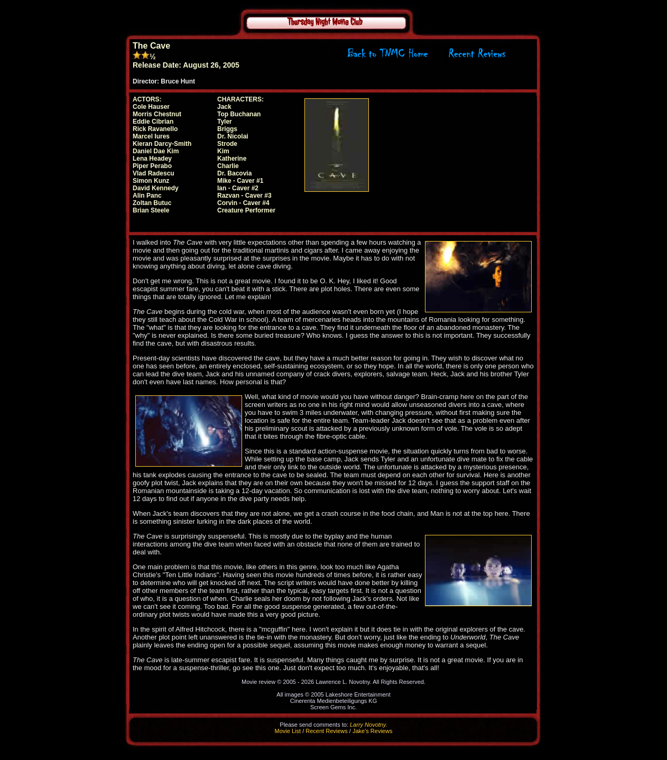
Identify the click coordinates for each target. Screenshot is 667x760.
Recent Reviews (326, 731)
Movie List (288, 731)
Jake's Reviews (372, 731)
